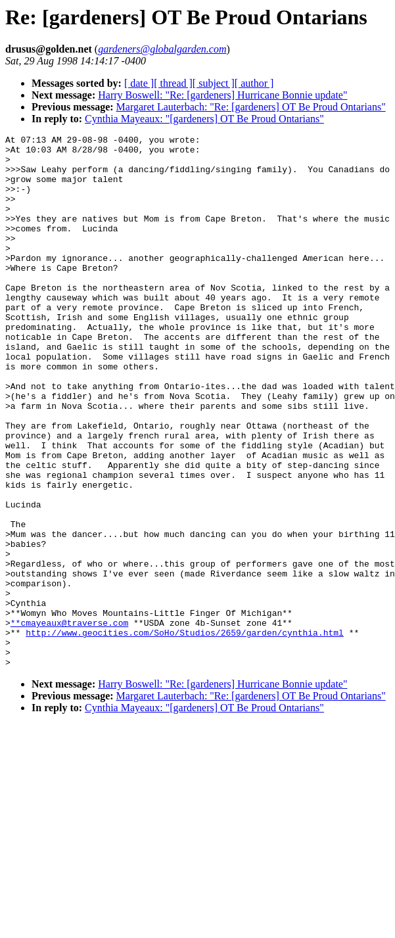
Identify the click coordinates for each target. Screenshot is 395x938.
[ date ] (139, 83)
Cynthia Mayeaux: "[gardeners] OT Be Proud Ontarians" (204, 118)
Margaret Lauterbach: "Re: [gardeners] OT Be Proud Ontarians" (251, 106)
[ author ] (254, 83)
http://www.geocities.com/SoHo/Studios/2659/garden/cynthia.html (185, 733)
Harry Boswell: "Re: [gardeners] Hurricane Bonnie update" (222, 95)
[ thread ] (173, 83)
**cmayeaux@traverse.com (69, 721)
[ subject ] (214, 83)
